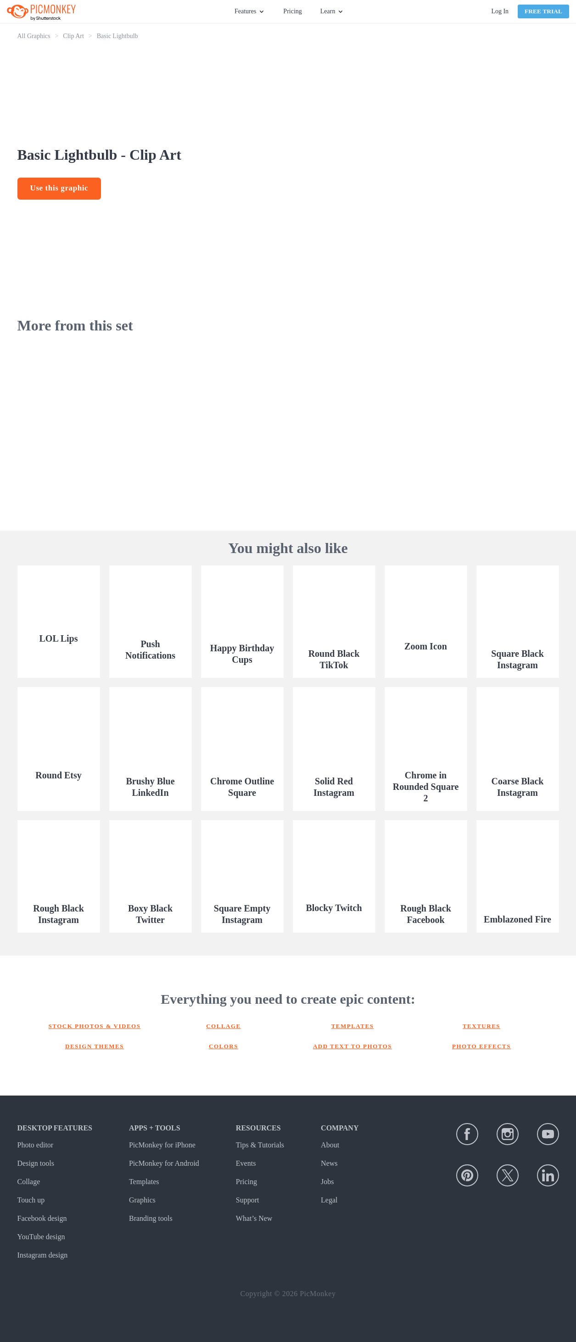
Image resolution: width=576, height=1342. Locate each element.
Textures (481, 1026)
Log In (500, 11)
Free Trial (543, 11)
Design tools (35, 1163)
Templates (352, 1026)
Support (247, 1200)
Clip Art (73, 36)
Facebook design (42, 1218)
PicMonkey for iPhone (162, 1145)
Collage (223, 1026)
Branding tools (151, 1218)
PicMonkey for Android (164, 1163)
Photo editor (35, 1145)
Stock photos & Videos (95, 1026)
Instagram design (42, 1255)
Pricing (292, 11)
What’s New (254, 1218)
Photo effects (481, 1046)
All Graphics (33, 36)
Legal (329, 1200)
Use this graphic (59, 188)
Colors (223, 1046)
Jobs (327, 1181)
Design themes (94, 1046)
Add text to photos (352, 1046)
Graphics (142, 1200)
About (330, 1145)
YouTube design (41, 1237)
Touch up (31, 1200)
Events (246, 1163)
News (329, 1163)
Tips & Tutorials (260, 1145)
